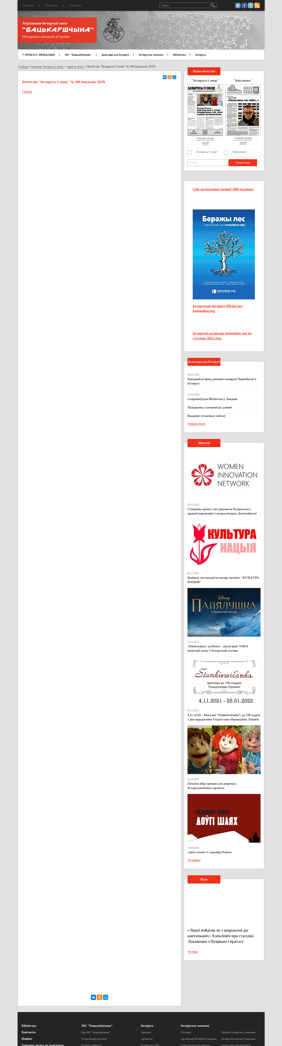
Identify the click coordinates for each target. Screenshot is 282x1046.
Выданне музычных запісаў (206, 416)
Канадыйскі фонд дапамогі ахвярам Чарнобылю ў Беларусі (221, 381)
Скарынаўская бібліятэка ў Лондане (212, 399)
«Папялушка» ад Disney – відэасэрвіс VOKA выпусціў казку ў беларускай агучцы (217, 648)
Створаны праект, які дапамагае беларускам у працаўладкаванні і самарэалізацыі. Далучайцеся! (222, 511)
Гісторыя (186, 1032)
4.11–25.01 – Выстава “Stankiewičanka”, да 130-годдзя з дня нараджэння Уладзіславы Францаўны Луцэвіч (223, 717)
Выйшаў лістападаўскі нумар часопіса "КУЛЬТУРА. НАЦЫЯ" (223, 580)
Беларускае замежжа (151, 54)
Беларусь (201, 54)
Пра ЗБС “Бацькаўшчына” (95, 1032)
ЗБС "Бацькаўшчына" (78, 54)
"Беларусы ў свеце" (207, 151)
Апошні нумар (205, 138)
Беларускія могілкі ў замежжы (238, 1038)
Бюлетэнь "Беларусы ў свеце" (47, 66)
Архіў (205, 142)
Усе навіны (193, 860)
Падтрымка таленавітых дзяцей (209, 407)
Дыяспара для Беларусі (115, 54)
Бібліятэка (51, 5)
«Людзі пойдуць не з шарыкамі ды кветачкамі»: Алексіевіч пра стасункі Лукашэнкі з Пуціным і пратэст (220, 935)
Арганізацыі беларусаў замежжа (199, 1038)
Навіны (27, 1038)
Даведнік (146, 1032)
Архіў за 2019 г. (75, 66)
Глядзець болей (196, 423)
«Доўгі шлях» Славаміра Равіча (209, 852)
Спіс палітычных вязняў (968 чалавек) (223, 189)
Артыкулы (147, 1038)
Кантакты (75, 5)
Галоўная (28, 5)
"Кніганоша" (239, 151)
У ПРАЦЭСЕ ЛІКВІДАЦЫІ (38, 54)
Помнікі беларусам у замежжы (239, 1032)
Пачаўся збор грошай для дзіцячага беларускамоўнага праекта (211, 786)
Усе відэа (192, 951)
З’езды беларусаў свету (94, 1038)
